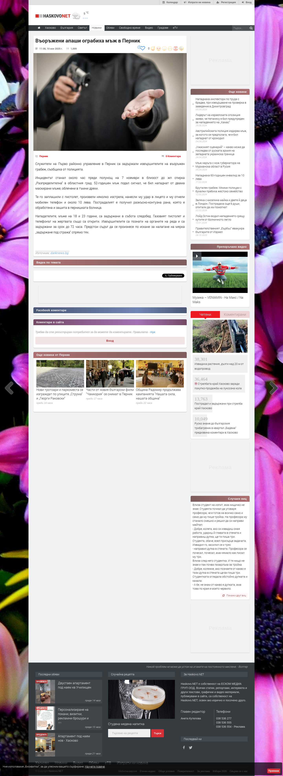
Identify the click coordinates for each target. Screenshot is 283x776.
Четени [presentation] (205, 314)
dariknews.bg (59, 253)
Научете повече (95, 766)
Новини (97, 27)
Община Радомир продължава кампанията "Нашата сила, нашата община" (158, 394)
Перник (43, 156)
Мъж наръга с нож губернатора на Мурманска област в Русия (218, 164)
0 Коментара (173, 156)
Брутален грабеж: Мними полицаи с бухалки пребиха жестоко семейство (219, 189)
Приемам (273, 771)
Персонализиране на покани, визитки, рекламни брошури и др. (73, 716)
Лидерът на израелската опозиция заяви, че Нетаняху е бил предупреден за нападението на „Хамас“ (220, 118)
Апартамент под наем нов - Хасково (74, 738)
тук (152, 332)
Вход (110, 340)
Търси (157, 733)
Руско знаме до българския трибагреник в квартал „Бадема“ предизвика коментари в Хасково (216, 428)
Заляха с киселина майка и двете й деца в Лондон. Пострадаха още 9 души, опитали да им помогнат (221, 203)
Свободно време (129, 27)
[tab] (205, 316)
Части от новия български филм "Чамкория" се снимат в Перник (110, 392)
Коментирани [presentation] (235, 314)
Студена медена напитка (126, 724)
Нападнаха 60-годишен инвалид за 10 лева (220, 177)
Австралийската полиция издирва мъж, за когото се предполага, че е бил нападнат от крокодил (221, 134)
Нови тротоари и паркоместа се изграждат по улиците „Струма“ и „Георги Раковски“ (59, 394)
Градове (163, 27)
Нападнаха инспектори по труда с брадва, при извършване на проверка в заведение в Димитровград (221, 102)
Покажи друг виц (234, 595)
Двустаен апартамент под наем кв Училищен (74, 685)
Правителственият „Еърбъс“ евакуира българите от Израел (220, 230)
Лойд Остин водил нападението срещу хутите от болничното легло (220, 217)
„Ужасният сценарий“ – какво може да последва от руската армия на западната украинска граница (220, 150)
